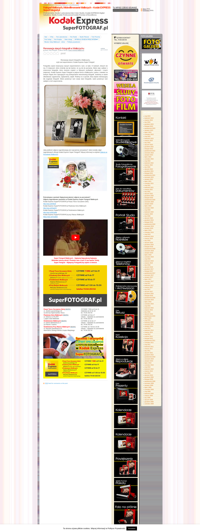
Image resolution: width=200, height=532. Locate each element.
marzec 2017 (149, 287)
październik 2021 (150, 175)
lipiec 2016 (148, 301)
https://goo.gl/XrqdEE (50, 217)
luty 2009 (147, 397)
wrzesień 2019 (149, 226)
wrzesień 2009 (149, 383)
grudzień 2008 (149, 401)
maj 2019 (147, 234)
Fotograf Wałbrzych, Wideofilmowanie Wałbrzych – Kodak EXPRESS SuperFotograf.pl (76, 8)
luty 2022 (147, 167)
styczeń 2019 (149, 242)
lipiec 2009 (148, 387)
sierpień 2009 (149, 385)
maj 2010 (147, 367)
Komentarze (146, 10)
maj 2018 (147, 259)
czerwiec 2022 (149, 159)
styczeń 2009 (149, 399)
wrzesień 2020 (149, 201)
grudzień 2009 (149, 377)
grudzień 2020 (149, 195)
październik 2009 (150, 381)
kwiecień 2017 (149, 285)
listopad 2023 (149, 126)
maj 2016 (147, 306)
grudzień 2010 (149, 355)
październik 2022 (150, 150)
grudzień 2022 (149, 146)
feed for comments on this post (56, 383)
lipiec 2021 (148, 181)
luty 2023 (147, 142)
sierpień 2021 (149, 179)
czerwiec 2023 (149, 134)
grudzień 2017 (149, 269)
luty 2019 (147, 240)
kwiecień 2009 (149, 393)
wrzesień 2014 (149, 324)
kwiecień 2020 (149, 212)
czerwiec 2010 (149, 365)
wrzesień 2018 (149, 250)
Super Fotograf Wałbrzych (76, 50)
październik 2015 (150, 316)
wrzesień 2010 (149, 359)
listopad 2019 (149, 222)
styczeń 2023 (149, 144)
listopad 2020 (149, 197)
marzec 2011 (149, 348)
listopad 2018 (149, 246)
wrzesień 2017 (149, 275)
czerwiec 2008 (149, 403)
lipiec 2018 (148, 255)
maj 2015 (147, 320)
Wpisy (144, 9)
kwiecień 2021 (149, 187)
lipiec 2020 (148, 206)
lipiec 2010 (148, 363)
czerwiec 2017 (149, 281)
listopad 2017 (149, 271)
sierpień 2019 (149, 228)
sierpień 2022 (149, 155)
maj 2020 (147, 210)
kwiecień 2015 (149, 322)
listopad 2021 (149, 173)
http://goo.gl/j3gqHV (50, 208)
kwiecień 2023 (149, 138)
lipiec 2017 (148, 279)
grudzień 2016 (149, 293)
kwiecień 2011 (149, 346)
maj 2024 (147, 116)
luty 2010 (147, 373)
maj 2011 (147, 344)
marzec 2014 (149, 332)
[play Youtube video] (75, 237)
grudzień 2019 (149, 220)
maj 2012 (147, 334)
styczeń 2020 (149, 218)
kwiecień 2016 (149, 308)
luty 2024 (147, 122)
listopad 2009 (149, 379)
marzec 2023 (149, 140)
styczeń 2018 (149, 267)
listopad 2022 (149, 148)
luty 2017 (147, 289)
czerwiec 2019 (149, 232)
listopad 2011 (149, 338)
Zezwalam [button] (131, 528)
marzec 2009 (149, 395)
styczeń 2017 (149, 291)
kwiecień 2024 (149, 118)
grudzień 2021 (149, 171)
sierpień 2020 (149, 204)
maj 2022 (147, 161)
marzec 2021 (149, 189)
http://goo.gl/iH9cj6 (49, 204)
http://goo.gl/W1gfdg (50, 212)
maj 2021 (147, 185)
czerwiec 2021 (149, 183)
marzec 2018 (149, 263)
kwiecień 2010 (149, 369)
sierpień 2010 (149, 361)
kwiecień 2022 (149, 163)
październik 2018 (150, 248)
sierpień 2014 (149, 326)
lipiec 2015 (148, 318)
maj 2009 (147, 391)
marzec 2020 (149, 214)
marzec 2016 (149, 310)
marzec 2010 (149, 371)
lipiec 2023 (148, 132)
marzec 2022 (149, 165)
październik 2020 (150, 199)
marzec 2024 (149, 120)
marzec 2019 (149, 238)
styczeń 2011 (149, 352)
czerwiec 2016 (149, 304)
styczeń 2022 (149, 169)
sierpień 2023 (149, 130)
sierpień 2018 (149, 253)
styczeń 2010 (149, 375)
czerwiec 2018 (149, 257)
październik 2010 (150, 357)
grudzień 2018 (149, 244)
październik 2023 (150, 128)
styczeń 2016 (149, 314)
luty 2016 (147, 312)
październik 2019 (150, 224)
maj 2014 (147, 328)
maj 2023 (147, 136)
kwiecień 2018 (149, 261)
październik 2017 (150, 273)
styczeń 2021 (149, 193)
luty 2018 (147, 265)
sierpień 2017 (149, 277)
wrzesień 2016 (149, 299)
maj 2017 (147, 283)
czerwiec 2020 (149, 208)
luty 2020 (147, 216)
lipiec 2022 (148, 157)
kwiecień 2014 (149, 330)
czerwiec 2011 (149, 342)
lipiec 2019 (148, 230)
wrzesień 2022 (149, 153)
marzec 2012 (149, 336)
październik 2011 (150, 340)
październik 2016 (150, 297)
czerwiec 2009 (149, 389)
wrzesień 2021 (149, 177)
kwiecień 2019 (149, 236)
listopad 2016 (149, 295)
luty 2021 (147, 191)
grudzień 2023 (149, 124)
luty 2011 (147, 350)
